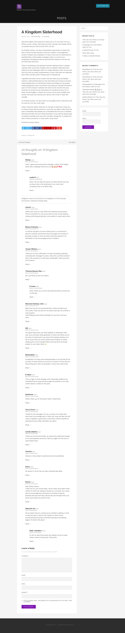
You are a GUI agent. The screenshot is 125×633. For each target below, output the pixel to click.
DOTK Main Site (102, 6)
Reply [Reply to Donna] (27, 502)
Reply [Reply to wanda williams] (27, 445)
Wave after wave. (88, 53)
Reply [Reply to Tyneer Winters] (27, 264)
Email (23, 584)
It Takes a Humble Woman (91, 56)
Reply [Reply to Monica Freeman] (27, 242)
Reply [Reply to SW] (27, 348)
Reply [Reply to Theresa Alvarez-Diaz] (27, 279)
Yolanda (28, 451)
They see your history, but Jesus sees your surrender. (92, 71)
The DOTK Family (35, 36)
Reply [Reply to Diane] (27, 475)
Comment (25, 556)
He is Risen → (73, 142)
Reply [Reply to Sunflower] (27, 403)
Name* (91, 113)
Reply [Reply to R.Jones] (31, 297)
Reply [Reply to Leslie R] (31, 190)
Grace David (30, 410)
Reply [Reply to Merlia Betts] (27, 368)
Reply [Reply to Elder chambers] (31, 541)
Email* (91, 121)
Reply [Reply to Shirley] (27, 170)
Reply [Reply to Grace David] (27, 425)
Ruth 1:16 (48, 46)
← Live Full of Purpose (23, 142)
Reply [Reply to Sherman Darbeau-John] (27, 321)
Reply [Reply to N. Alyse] (27, 387)
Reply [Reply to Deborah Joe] (27, 524)
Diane (27, 467)
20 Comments (45, 36)
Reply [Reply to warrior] (27, 220)
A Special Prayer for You (90, 50)
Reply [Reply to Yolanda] (27, 460)
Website (24, 592)
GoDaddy (77, 625)
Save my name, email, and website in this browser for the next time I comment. (47, 601)
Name (23, 575)
